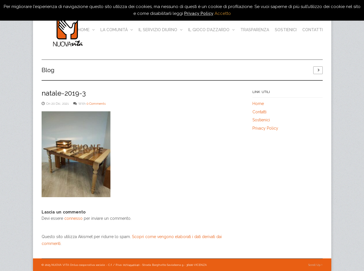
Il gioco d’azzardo (211, 29)
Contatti (312, 29)
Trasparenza (254, 29)
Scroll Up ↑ (315, 264)
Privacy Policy (265, 128)
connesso (73, 218)
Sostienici (286, 29)
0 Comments (96, 104)
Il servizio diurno (160, 29)
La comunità (116, 29)
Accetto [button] (223, 13)
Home (86, 29)
